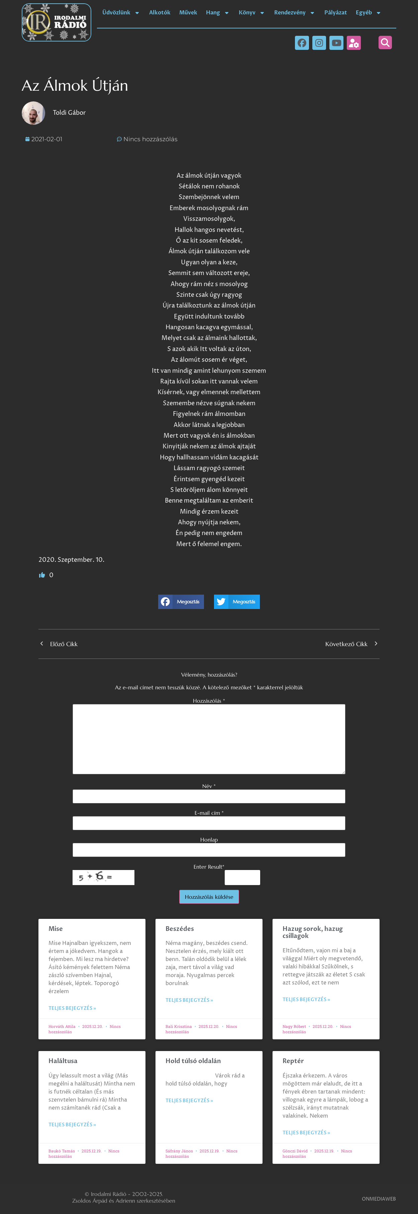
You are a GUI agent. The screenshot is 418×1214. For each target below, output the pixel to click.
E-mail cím (209, 812)
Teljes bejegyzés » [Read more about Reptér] (306, 1133)
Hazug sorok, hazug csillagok (313, 933)
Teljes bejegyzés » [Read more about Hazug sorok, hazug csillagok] (306, 999)
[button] (385, 42)
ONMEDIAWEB (379, 1199)
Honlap (209, 839)
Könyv (252, 13)
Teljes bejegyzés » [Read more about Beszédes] (189, 1000)
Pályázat (335, 12)
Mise (55, 929)
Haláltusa (63, 1061)
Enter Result (209, 866)
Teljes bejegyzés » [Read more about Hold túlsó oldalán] (189, 1101)
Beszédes (180, 929)
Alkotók (160, 12)
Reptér (293, 1061)
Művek (188, 12)
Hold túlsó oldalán (193, 1061)
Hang (218, 13)
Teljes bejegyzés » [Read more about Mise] (72, 1008)
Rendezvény (295, 13)
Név (209, 786)
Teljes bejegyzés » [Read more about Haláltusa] (72, 1125)
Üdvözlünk (121, 13)
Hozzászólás (209, 700)
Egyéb (369, 13)
